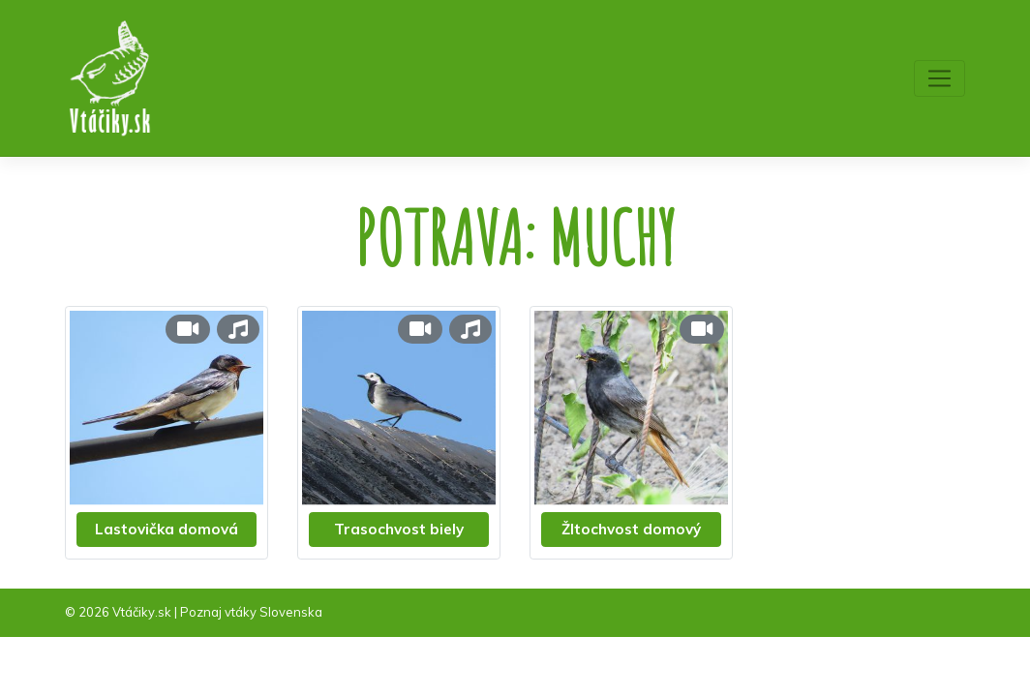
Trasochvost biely (399, 529)
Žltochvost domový (631, 529)
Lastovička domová (166, 529)
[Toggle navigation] (939, 78)
